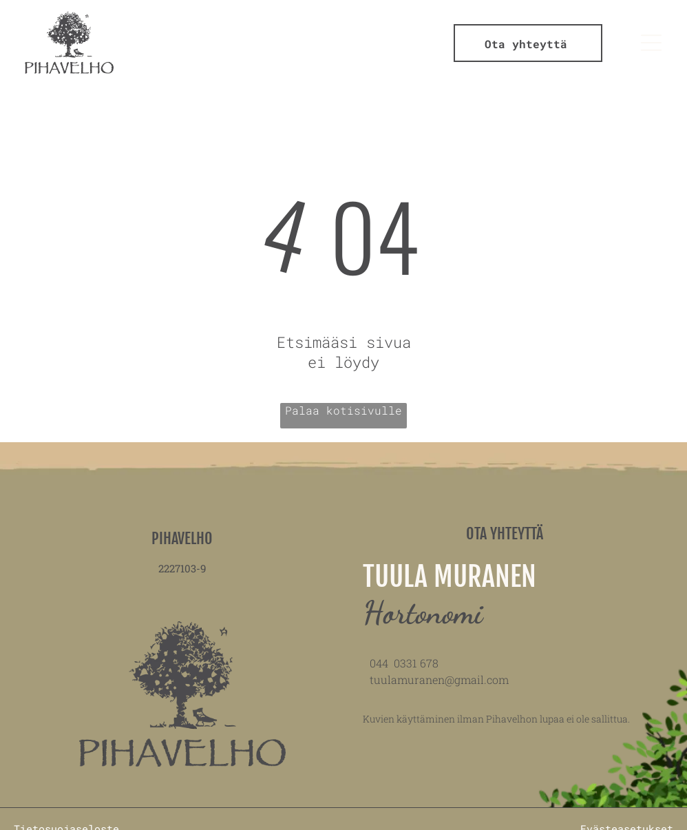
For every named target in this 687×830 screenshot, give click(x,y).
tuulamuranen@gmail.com (439, 679)
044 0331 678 (404, 663)
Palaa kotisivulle (343, 410)
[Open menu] (651, 42)
